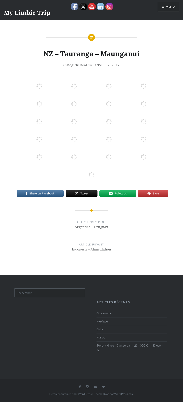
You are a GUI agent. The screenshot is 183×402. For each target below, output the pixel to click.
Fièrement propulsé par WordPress (70, 393)
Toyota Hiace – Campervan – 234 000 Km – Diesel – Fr (130, 348)
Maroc (101, 337)
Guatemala (104, 313)
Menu (170, 6)
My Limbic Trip (27, 13)
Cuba (100, 329)
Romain (83, 65)
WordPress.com (124, 393)
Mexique (102, 321)
